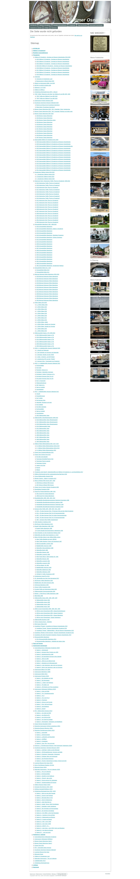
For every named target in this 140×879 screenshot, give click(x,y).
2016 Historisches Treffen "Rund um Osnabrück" (48, 191)
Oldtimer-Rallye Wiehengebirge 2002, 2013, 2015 (47, 443)
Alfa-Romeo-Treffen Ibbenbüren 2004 (44, 580)
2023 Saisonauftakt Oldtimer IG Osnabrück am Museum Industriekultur (53, 148)
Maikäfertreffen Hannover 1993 (43, 567)
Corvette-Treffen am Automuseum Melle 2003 (46, 589)
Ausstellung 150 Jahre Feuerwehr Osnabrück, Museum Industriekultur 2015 (53, 634)
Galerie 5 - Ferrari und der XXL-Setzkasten (46, 780)
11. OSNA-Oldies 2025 (41, 304)
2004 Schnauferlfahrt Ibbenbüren (44, 254)
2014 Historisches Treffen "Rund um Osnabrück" (48, 196)
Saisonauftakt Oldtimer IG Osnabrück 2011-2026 (46, 139)
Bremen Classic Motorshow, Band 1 (43, 841)
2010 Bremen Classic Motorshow (44, 135)
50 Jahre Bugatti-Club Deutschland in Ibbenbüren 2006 (49, 530)
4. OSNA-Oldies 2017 (41, 317)
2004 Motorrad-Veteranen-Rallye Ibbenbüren (47, 298)
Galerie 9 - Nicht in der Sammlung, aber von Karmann (49, 667)
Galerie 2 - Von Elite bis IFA (43, 715)
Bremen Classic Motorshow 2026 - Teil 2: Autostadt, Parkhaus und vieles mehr (54, 111)
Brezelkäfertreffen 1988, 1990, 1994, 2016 (45, 498)
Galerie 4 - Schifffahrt (41, 739)
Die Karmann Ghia (40, 400)
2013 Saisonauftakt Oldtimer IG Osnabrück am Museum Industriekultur (53, 165)
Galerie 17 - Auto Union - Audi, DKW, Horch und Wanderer (50, 828)
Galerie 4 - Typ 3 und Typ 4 (42, 697)
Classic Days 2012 (39, 845)
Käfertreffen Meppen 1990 (42, 552)
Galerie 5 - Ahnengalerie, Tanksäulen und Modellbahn (49, 721)
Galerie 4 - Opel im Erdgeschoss (44, 800)
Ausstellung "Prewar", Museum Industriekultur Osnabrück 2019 (51, 628)
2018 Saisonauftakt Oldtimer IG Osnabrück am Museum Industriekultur (53, 155)
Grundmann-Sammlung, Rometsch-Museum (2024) (47, 747)
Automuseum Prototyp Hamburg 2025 (44, 100)
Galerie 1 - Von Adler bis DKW (43, 713)
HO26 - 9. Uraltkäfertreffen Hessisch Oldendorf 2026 (47, 348)
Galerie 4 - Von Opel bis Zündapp (44, 719)
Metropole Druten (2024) (41, 767)
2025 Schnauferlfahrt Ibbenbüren (44, 226)
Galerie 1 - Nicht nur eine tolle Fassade (45, 793)
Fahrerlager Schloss (41, 463)
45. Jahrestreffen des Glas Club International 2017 (47, 578)
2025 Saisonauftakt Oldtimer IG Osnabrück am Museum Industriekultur (53, 144)
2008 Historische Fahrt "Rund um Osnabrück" (47, 209)
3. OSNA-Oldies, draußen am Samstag (45, 324)
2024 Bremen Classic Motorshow (44, 118)
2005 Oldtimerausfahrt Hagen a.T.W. (45, 346)
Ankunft (38, 393)
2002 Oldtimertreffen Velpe (42, 415)
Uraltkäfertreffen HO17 (40, 860)
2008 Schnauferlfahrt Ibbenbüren (44, 246)
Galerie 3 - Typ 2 (40, 695)
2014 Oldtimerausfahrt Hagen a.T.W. (45, 339)
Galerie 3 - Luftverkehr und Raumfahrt (45, 737)
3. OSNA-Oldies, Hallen (42, 322)
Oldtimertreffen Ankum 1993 (43, 602)
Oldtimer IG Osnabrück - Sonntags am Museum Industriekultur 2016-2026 (52, 57)
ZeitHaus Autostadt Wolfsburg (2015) (44, 789)
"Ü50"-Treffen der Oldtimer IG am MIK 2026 (46, 96)
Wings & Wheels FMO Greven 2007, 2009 (45, 480)
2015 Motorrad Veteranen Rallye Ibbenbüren (47, 289)
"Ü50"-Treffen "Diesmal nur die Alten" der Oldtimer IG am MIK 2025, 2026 (52, 94)
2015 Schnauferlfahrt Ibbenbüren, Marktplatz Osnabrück (49, 235)
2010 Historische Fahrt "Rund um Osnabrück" (47, 204)
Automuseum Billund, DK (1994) (42, 669)
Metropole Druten (39, 854)
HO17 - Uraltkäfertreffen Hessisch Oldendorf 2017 (47, 391)
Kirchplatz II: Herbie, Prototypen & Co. (45, 374)
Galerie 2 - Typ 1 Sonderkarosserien (45, 693)
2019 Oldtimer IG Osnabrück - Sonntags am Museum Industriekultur (52, 72)
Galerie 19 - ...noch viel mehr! (43, 832)
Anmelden (107, 873)
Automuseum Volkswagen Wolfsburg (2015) (45, 689)
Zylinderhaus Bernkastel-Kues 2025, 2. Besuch (46, 92)
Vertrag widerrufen (61, 874)
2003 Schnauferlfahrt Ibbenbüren (44, 257)
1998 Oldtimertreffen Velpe (42, 435)
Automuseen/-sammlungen (40, 645)
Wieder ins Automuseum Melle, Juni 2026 (45, 83)
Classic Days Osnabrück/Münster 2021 (44, 452)
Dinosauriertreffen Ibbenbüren (42, 637)
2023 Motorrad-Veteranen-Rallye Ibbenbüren (47, 281)
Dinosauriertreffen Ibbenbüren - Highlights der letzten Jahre (50, 641)
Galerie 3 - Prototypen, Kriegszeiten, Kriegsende (48, 754)
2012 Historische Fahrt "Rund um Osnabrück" (47, 200)
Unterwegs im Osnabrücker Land (44, 79)
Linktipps (35, 865)
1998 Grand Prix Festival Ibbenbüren (45, 496)
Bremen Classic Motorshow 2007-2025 (44, 113)
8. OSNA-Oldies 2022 (41, 309)
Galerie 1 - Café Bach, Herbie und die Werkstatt (47, 750)
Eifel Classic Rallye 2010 (41, 624)
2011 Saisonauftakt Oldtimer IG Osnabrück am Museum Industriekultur (53, 170)
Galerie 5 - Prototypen (41, 700)
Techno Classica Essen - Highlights (43, 621)
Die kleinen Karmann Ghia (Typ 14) (44, 376)
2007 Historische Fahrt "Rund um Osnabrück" (47, 211)
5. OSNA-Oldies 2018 (41, 315)
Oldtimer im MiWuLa (39, 89)
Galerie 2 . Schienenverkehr (43, 734)
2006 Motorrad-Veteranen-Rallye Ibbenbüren (47, 296)
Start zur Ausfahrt (40, 387)
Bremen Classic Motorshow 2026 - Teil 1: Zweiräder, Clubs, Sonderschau (52, 109)
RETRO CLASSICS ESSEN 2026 (43, 85)
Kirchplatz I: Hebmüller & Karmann (44, 372)
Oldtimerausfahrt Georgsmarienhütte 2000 (45, 591)
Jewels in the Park (40, 465)
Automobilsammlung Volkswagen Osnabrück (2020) (47, 648)
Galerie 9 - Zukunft (40, 708)
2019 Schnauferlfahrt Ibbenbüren (44, 231)
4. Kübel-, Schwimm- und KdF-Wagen (45, 357)
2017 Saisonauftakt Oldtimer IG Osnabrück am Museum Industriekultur (53, 157)
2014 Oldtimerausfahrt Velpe (43, 426)
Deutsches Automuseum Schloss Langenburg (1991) (47, 726)
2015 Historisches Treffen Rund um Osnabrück (47, 194)
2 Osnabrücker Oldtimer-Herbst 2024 (45, 176)
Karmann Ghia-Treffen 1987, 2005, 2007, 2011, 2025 (47, 509)
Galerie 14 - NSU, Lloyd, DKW (43, 821)
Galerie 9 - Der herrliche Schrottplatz (45, 810)
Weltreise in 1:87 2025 (40, 87)
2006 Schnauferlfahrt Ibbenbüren (44, 250)
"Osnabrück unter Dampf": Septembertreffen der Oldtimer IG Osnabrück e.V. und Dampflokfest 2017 (59, 472)
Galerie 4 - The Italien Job (42, 684)
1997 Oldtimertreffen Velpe (42, 437)
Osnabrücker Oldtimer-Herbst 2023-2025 (44, 172)
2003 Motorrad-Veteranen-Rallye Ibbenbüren (47, 300)
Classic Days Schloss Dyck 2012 (43, 454)
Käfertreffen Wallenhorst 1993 (43, 569)
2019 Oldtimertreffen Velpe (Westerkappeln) (47, 419)
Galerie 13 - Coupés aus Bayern (44, 819)
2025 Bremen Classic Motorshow (44, 115)
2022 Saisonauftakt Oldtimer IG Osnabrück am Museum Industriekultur (53, 150)
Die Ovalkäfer (39, 404)
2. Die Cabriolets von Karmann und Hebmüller (47, 352)
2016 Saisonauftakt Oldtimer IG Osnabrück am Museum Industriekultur (53, 159)
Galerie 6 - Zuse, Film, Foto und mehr (45, 743)
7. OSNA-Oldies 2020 (41, 311)
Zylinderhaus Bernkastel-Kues (42, 863)
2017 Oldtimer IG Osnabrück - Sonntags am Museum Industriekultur (52, 70)
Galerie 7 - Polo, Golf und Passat (44, 704)
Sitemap (54, 874)
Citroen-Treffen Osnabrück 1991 (42, 587)
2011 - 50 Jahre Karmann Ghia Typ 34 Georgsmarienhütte (50, 513)
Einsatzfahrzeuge (40, 396)
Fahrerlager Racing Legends (43, 461)
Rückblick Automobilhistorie (40, 52)
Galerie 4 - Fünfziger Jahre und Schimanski (46, 756)
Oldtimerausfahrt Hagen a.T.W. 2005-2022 (45, 333)
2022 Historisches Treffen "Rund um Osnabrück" (48, 183)
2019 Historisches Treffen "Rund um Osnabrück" (48, 185)
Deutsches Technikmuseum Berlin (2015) (45, 730)
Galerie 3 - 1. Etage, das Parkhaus (44, 682)
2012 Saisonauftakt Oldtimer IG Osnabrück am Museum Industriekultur (53, 168)
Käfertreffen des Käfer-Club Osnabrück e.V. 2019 (46, 535)
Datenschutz (39, 874)
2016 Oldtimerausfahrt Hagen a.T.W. (45, 337)
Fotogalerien (36, 55)
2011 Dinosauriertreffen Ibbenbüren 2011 (46, 639)
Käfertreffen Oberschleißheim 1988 (44, 548)
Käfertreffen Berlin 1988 (42, 550)
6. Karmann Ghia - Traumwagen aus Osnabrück (47, 361)
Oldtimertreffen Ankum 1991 (43, 600)
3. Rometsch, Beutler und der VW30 (45, 354)
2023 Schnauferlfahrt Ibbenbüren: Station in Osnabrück (49, 228)
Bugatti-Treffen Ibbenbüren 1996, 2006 (44, 526)
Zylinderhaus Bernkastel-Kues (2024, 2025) (45, 791)
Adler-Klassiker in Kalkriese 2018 (43, 522)
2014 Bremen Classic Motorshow (44, 133)
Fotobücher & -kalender (39, 834)
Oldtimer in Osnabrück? (39, 50)
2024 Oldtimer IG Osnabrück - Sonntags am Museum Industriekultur (52, 61)
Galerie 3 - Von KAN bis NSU (43, 717)
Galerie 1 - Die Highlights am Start (44, 678)
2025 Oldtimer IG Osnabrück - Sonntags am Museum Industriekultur (52, 59)
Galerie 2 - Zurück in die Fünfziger (44, 795)
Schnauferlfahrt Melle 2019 (42, 270)
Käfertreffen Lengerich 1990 (43, 554)
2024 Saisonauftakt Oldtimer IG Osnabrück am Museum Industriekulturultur (54, 146)
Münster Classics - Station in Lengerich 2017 (45, 478)
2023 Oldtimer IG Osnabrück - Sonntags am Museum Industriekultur (52, 63)
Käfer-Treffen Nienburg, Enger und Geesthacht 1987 (49, 541)
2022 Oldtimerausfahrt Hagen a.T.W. (45, 335)
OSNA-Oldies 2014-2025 (41, 302)
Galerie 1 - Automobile (41, 732)
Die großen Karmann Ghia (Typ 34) (44, 378)
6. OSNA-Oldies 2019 (41, 313)
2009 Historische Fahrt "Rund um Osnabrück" (47, 207)
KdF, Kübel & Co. (40, 385)
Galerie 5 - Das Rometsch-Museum (44, 758)
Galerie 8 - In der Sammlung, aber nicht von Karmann (49, 665)
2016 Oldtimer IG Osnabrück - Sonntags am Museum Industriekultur (52, 74)
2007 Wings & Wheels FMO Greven (45, 485)
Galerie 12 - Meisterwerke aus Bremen (45, 817)
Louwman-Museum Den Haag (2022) (44, 763)
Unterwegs (37, 76)
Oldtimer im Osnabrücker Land (42, 856)
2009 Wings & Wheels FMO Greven (45, 482)
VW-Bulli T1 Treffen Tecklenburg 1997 (45, 574)
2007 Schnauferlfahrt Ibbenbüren (44, 248)
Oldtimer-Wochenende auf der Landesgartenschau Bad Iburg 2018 (51, 474)
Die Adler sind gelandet (41, 456)
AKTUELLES (36, 48)
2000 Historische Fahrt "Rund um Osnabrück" (47, 222)
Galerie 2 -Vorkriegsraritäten (43, 773)
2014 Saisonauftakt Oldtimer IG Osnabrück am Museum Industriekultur (53, 163)
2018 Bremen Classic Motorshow (44, 126)
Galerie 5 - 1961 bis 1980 (42, 658)
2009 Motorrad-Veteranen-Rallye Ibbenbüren (47, 294)
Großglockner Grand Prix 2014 (42, 576)
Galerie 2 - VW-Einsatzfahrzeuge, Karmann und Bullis (49, 752)
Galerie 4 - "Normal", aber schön (44, 778)
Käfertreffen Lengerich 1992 (43, 563)
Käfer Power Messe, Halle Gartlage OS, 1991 (47, 556)
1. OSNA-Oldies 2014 (41, 330)
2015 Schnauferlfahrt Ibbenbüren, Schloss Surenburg (49, 237)
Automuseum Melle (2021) (41, 674)
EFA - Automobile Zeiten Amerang (43, 847)
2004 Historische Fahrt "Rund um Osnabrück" (47, 215)
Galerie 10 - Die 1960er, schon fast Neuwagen (47, 813)
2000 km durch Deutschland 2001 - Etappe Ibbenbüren (49, 615)
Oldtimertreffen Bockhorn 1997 (42, 619)
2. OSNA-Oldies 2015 (41, 328)
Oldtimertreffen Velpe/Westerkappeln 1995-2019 (46, 417)
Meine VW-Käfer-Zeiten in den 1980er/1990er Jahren (47, 537)
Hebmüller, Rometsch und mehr (44, 402)
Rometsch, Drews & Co (42, 370)
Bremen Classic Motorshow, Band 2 (43, 843)
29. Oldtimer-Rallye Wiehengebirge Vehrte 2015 (47, 446)
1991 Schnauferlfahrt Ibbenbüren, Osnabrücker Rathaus (49, 265)
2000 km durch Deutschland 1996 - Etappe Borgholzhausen (50, 611)
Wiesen (38, 469)
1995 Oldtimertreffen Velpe (42, 441)
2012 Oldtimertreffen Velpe (42, 428)
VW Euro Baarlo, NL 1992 (42, 565)
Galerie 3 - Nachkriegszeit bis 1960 (44, 654)
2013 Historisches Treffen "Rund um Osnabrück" (48, 198)
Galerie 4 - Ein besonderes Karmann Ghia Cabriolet (48, 656)
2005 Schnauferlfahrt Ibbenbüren (44, 252)
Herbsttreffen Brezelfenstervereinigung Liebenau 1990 (49, 502)
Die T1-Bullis (39, 398)
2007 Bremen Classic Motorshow (44, 137)
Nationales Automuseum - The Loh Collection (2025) (47, 769)
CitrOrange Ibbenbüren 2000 (42, 585)
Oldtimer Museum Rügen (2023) (42, 784)
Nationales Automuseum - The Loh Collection (46, 858)
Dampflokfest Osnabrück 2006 (42, 489)
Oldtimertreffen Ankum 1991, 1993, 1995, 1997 (46, 598)
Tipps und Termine (38, 643)
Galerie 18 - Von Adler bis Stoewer (44, 830)
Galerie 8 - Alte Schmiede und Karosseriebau (47, 808)
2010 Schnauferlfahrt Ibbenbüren (44, 241)
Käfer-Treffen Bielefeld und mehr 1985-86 (46, 539)
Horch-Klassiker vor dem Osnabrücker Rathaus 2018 (47, 532)
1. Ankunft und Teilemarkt (42, 350)
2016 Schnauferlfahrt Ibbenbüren (44, 233)
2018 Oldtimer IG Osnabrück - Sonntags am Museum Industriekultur (52, 68)
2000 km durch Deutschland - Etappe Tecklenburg (48, 617)
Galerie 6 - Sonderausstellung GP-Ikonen (46, 782)
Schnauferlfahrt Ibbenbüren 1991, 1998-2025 (45, 224)
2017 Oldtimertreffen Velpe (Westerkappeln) (47, 422)
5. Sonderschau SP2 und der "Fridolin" (45, 359)
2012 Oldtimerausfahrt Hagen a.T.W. (45, 341)
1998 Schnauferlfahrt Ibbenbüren (44, 263)
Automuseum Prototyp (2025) (42, 676)
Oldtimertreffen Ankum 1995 (43, 604)
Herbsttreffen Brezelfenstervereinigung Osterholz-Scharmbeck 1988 (52, 500)
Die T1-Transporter (40, 380)
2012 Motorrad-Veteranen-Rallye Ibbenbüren (47, 291)
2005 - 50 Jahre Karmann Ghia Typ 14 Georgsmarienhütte (50, 517)
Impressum (36, 867)
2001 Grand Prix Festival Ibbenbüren (45, 493)
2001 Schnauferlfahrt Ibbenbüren (44, 261)
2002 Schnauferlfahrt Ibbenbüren (44, 259)
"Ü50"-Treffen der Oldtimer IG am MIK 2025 (46, 98)
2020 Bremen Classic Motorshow (44, 122)
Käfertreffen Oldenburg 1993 (43, 572)
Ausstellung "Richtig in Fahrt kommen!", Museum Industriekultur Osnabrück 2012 (54, 632)
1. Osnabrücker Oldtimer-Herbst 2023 (45, 174)
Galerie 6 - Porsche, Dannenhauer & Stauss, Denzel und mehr (51, 760)
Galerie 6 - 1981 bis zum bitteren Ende (45, 661)
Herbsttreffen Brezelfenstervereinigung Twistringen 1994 (49, 504)
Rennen (38, 467)
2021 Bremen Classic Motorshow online (45, 120)
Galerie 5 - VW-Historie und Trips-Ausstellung (47, 687)
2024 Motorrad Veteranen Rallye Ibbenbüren (47, 278)
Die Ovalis (38, 367)
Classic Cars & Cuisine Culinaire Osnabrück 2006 (47, 487)
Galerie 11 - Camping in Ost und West (45, 815)
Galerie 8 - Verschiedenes (42, 706)
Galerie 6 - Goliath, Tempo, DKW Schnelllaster (47, 804)
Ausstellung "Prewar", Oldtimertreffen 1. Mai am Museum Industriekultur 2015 (55, 630)
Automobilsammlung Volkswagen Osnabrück (45, 836)
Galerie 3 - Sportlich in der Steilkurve (45, 776)
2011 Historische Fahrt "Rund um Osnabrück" (47, 202)
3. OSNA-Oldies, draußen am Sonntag (45, 326)
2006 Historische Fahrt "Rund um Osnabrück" (47, 213)
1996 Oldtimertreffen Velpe (42, 439)
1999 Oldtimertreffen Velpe (42, 433)
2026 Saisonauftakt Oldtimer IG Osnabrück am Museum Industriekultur (53, 142)
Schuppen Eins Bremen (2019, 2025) (44, 787)
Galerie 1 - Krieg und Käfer (42, 691)
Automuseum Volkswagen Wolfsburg (43, 839)
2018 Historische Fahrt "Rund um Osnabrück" (47, 187)
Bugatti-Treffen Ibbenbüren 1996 (44, 528)
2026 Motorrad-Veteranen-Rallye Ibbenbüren (47, 276)
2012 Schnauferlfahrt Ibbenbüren (44, 239)
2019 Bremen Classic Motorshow (44, 124)
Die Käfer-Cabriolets (41, 406)
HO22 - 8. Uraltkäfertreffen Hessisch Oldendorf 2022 (47, 363)
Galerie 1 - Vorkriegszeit (42, 650)
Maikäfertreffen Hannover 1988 (43, 545)
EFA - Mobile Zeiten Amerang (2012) (43, 711)
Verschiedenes (39, 389)
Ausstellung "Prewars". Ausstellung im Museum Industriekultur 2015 (51, 626)
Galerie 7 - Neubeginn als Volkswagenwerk (46, 663)
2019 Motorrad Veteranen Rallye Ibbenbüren (47, 283)
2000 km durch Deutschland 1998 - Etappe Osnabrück (49, 613)
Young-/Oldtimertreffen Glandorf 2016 (44, 476)
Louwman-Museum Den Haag (42, 852)
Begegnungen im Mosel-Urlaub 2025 (45, 81)
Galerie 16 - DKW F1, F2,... (42, 826)
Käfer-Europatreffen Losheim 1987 (44, 543)
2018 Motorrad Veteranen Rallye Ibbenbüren (47, 285)
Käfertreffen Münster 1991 (42, 558)
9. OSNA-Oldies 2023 (41, 307)
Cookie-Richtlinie (47, 874)
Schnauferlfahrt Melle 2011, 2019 (43, 267)
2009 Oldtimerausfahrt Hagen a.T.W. (45, 343)
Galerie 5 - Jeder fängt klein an (43, 802)
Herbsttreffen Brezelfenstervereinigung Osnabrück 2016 (49, 506)
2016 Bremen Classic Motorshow (44, 131)
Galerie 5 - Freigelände (41, 741)
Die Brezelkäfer (40, 365)
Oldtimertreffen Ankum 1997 (43, 606)
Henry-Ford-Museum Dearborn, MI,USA (44, 765)
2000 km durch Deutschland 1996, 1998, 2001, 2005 (47, 608)
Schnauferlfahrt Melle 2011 (42, 272)
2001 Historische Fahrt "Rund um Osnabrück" (47, 220)
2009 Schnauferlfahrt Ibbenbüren (44, 244)
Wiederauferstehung (41, 383)
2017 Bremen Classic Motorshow (44, 128)
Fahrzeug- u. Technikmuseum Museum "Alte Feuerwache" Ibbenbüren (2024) (53, 745)
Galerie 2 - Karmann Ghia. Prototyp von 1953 (47, 652)
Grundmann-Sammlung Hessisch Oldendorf (45, 849)
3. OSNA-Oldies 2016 (41, 320)
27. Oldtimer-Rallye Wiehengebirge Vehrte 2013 (47, 448)
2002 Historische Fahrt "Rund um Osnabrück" (47, 218)
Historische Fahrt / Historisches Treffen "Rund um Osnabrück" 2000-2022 (52, 181)
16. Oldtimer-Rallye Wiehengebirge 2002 (46, 450)
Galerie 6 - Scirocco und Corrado (44, 702)
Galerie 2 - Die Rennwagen (42, 680)
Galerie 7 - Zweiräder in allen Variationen (46, 806)
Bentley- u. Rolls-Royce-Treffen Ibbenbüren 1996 (46, 593)
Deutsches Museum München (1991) (44, 728)
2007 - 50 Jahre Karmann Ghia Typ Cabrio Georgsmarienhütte (51, 515)
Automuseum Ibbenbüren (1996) (42, 671)
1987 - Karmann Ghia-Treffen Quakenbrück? (47, 519)
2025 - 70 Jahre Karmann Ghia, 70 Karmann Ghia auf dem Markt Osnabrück (54, 511)
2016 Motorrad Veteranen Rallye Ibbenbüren (47, 287)
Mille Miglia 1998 (39, 595)
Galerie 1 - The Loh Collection (43, 771)
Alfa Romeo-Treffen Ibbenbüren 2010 (44, 524)
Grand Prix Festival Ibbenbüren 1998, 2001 (45, 491)
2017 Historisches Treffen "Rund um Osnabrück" (48, 189)
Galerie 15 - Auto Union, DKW (43, 823)
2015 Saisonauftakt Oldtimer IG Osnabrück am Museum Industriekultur (53, 161)
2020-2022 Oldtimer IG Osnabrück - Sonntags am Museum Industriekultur (54, 66)
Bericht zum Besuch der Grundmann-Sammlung (47, 105)
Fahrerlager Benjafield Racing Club (44, 459)
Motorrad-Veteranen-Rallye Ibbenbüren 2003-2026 (47, 274)
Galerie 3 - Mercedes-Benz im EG (44, 797)
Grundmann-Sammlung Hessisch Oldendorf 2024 (47, 102)
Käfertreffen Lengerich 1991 (43, 561)
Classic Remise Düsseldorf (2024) (43, 724)
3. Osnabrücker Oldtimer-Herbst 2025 (45, 178)
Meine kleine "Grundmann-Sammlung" (45, 107)
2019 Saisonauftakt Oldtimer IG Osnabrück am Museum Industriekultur (53, 152)
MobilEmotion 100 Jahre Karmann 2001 (44, 582)
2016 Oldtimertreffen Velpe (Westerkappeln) (47, 424)
